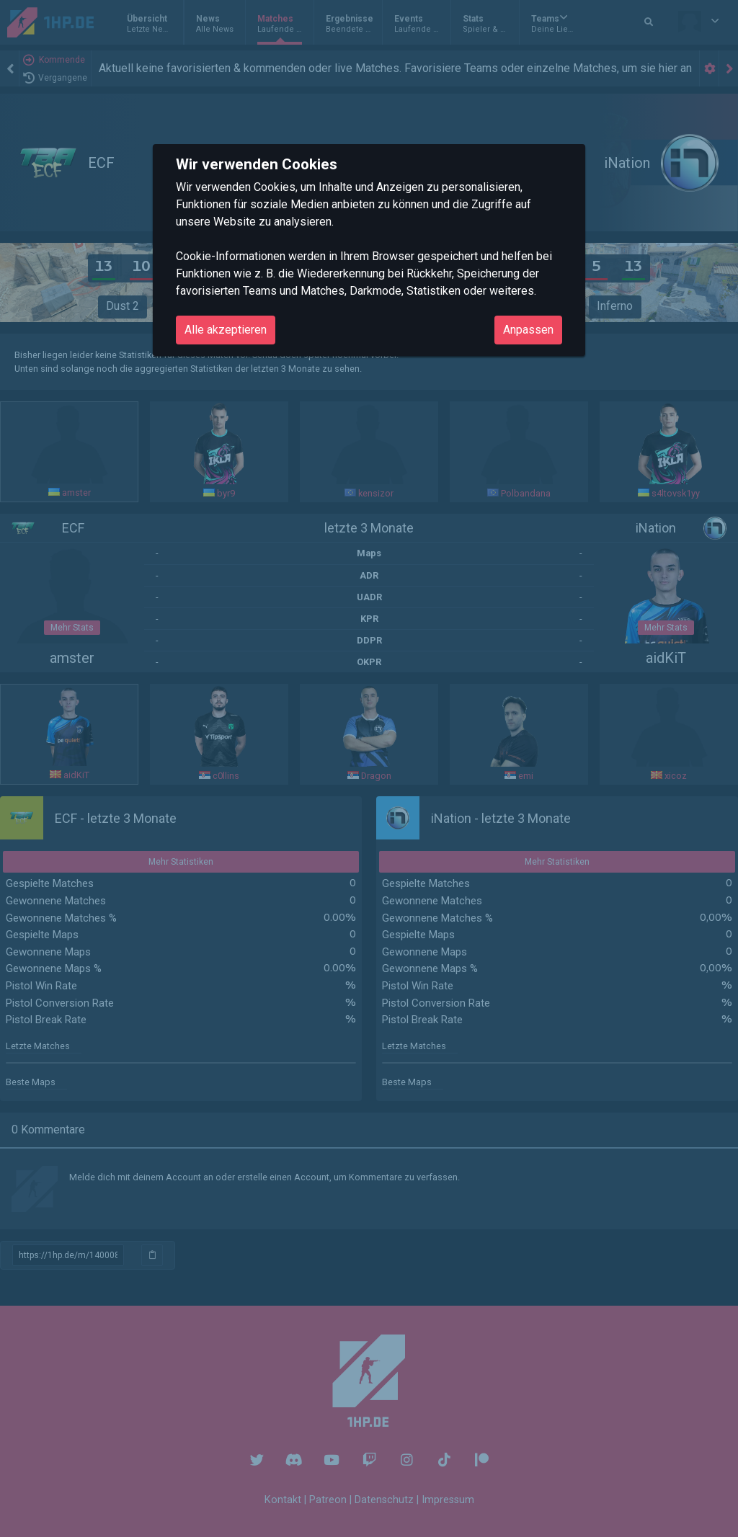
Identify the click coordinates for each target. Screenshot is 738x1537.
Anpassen (528, 330)
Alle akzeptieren (225, 330)
